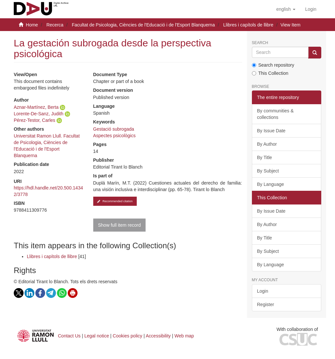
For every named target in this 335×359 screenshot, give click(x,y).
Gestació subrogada (113, 129)
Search (260, 43)
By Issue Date (271, 130)
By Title (264, 157)
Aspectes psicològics (114, 135)
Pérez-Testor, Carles (34, 120)
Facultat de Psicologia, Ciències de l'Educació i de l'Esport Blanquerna (143, 24)
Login (262, 291)
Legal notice (96, 335)
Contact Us (69, 335)
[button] (285, 9)
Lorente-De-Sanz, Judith (38, 113)
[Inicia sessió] (310, 9)
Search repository (273, 65)
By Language (270, 184)
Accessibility (158, 335)
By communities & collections (275, 114)
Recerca (54, 24)
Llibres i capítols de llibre (248, 24)
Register (265, 304)
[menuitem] (310, 9)
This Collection (270, 73)
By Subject (268, 170)
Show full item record (119, 225)
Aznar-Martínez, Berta (36, 107)
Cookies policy (127, 335)
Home (32, 24)
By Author (267, 144)
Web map (184, 335)
